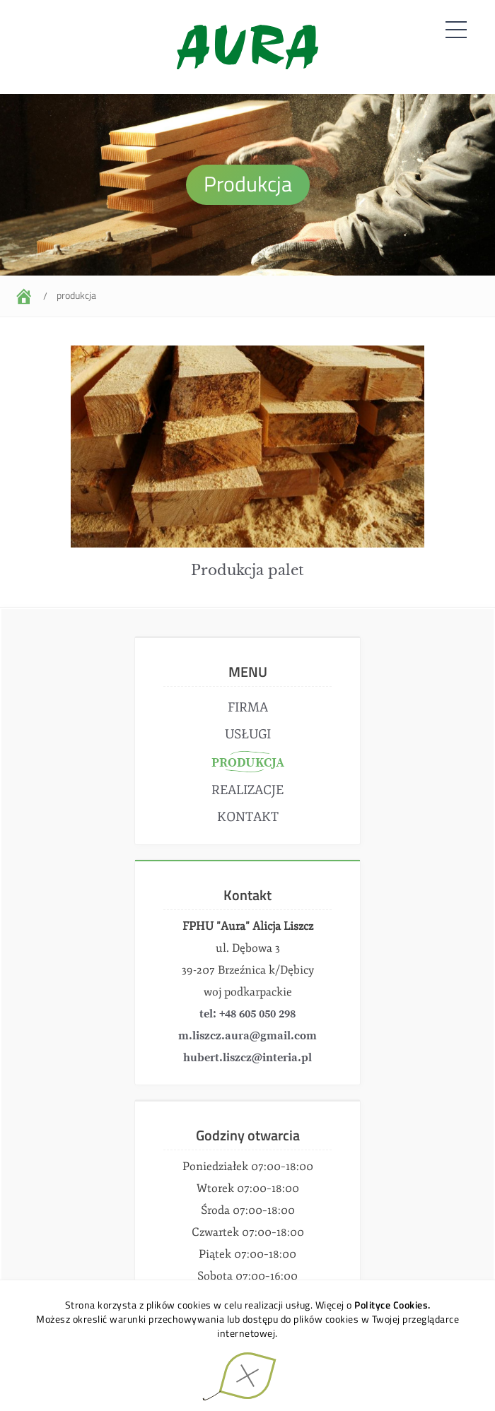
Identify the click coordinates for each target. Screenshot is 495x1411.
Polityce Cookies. (392, 1304)
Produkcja (76, 295)
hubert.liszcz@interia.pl (247, 1058)
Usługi (248, 734)
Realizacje (247, 790)
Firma (248, 707)
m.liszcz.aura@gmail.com (247, 1036)
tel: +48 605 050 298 (247, 1014)
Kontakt (248, 817)
